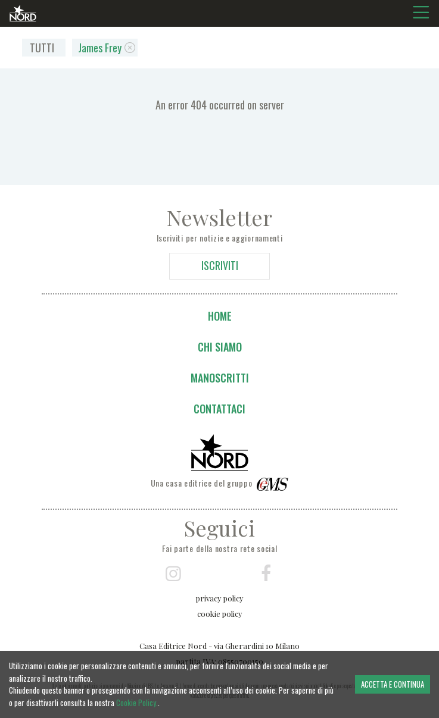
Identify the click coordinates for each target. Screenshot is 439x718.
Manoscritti (220, 377)
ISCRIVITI (219, 265)
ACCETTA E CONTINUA (392, 684)
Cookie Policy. (137, 702)
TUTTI (42, 47)
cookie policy (219, 614)
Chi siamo (220, 347)
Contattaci (219, 408)
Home (220, 316)
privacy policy (220, 598)
